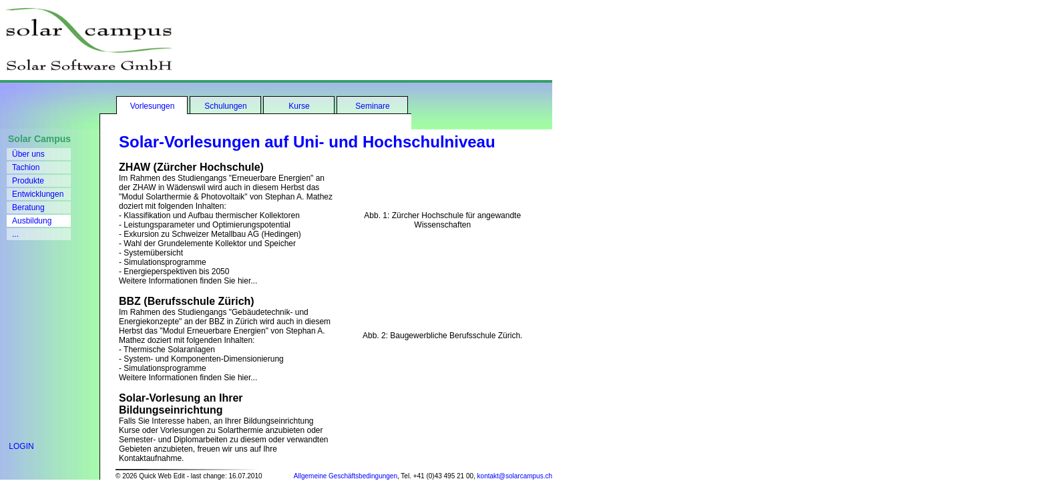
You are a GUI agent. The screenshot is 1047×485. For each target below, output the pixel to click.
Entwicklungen (37, 194)
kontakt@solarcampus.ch (514, 476)
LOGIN (17, 446)
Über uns (28, 154)
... (15, 234)
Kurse (298, 106)
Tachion (25, 167)
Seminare (372, 106)
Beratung (28, 207)
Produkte (28, 180)
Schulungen (225, 106)
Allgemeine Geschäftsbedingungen (345, 476)
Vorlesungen (152, 106)
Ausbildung (31, 220)
